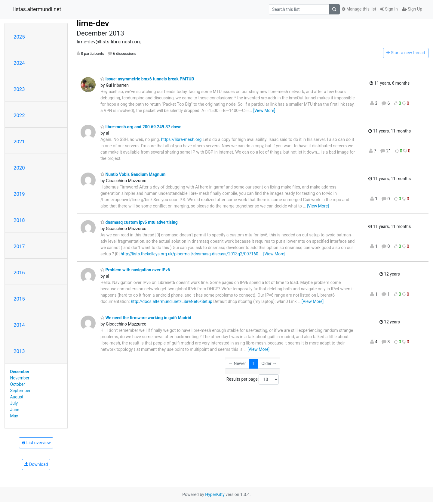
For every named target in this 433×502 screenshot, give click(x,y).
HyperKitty (215, 494)
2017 (19, 246)
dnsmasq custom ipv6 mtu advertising (139, 222)
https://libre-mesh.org (181, 139)
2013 (19, 351)
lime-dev (93, 23)
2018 (19, 220)
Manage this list (359, 9)
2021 (19, 142)
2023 (19, 89)
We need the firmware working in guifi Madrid (145, 317)
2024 (19, 63)
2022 (19, 115)
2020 (19, 168)
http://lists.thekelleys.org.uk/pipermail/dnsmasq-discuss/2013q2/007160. (190, 253)
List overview (36, 442)
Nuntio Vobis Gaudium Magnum (132, 174)
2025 (19, 37)
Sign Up (412, 9)
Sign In (389, 9)
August (16, 396)
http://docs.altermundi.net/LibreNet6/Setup (171, 301)
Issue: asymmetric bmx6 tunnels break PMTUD (147, 78)
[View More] (264, 110)
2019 (19, 194)
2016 (19, 273)
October (17, 384)
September (20, 390)
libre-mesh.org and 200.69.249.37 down (141, 126)
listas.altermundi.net (37, 9)
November (19, 378)
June (15, 409)
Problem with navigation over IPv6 (135, 269)
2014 (19, 325)
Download (36, 464)
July (14, 403)
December (19, 371)
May (14, 415)
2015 (19, 299)
